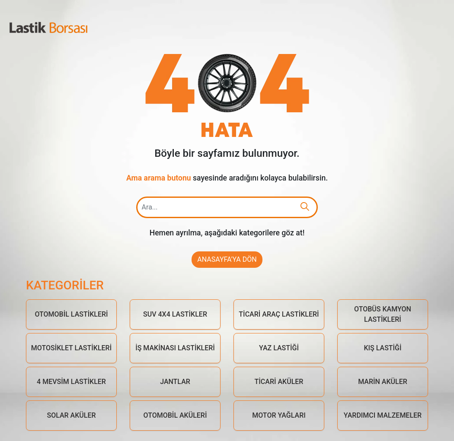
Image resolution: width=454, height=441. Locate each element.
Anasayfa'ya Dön (226, 259)
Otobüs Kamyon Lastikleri (382, 314)
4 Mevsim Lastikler (71, 382)
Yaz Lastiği (279, 348)
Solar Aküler (71, 415)
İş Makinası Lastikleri (175, 348)
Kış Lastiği (382, 348)
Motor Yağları (279, 415)
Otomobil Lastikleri (71, 314)
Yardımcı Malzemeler (383, 415)
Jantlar (175, 382)
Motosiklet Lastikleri (71, 348)
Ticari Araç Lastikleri (279, 314)
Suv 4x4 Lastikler (175, 314)
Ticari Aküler (279, 382)
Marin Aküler (382, 382)
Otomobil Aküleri (175, 415)
